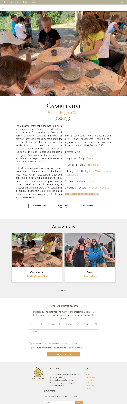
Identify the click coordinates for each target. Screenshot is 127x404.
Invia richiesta (63, 354)
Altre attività (90, 380)
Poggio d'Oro (90, 377)
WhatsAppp (39, 206)
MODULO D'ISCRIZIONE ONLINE (82, 194)
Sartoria (91, 181)
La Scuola (89, 383)
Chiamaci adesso (63, 207)
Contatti (88, 388)
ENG (122, 2)
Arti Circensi (93, 164)
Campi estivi (90, 386)
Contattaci (87, 206)
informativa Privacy (68, 344)
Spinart (91, 158)
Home (88, 374)
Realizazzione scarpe (98, 187)
